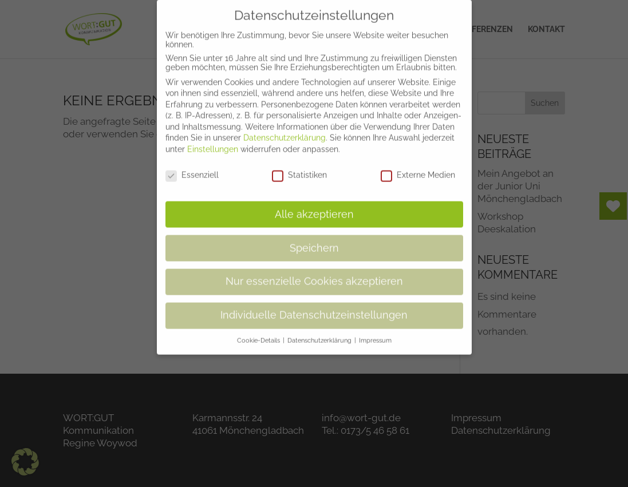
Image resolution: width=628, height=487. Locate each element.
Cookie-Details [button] (259, 331)
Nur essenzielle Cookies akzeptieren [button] (314, 273)
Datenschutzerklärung (284, 129)
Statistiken (299, 166)
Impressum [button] (375, 331)
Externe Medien (418, 166)
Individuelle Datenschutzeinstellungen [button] (314, 306)
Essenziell (192, 166)
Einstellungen (212, 140)
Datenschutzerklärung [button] (320, 331)
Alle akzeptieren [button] (314, 205)
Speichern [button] (314, 239)
